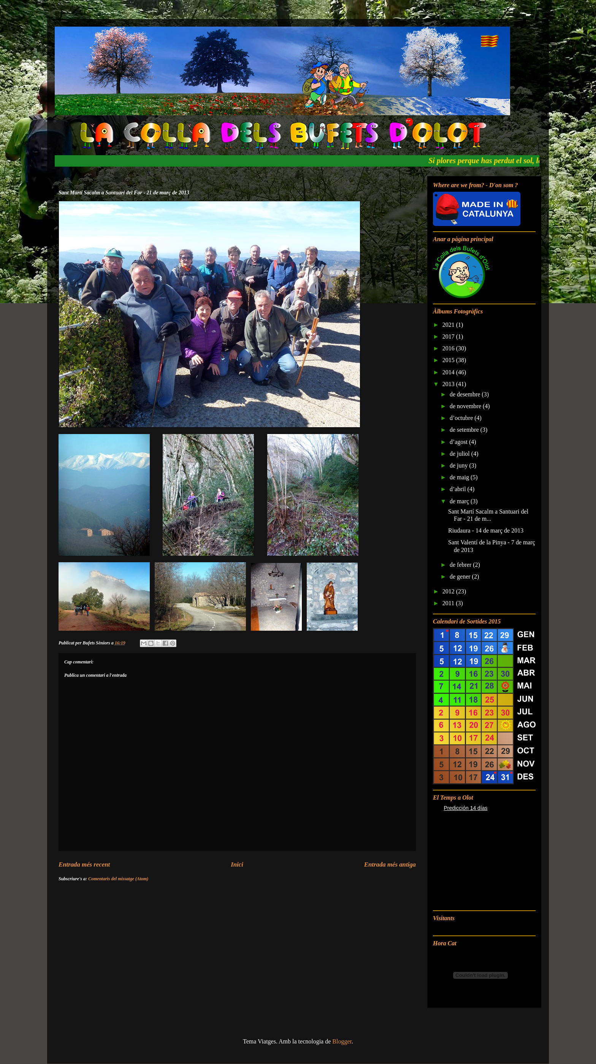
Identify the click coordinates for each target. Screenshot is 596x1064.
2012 (449, 591)
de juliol (460, 453)
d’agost (459, 442)
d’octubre (462, 418)
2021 (449, 324)
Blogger (342, 1041)
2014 (449, 372)
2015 (449, 360)
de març (460, 501)
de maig (460, 477)
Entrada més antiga (390, 864)
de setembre (465, 429)
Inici (237, 864)
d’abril (459, 489)
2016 (449, 348)
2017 (449, 336)
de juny (459, 465)
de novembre (466, 406)
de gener (461, 576)
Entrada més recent (84, 864)
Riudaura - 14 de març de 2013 (485, 530)
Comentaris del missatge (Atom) (118, 878)
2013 (449, 384)
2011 (449, 603)
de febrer (461, 564)
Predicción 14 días (465, 808)
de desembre (466, 394)
